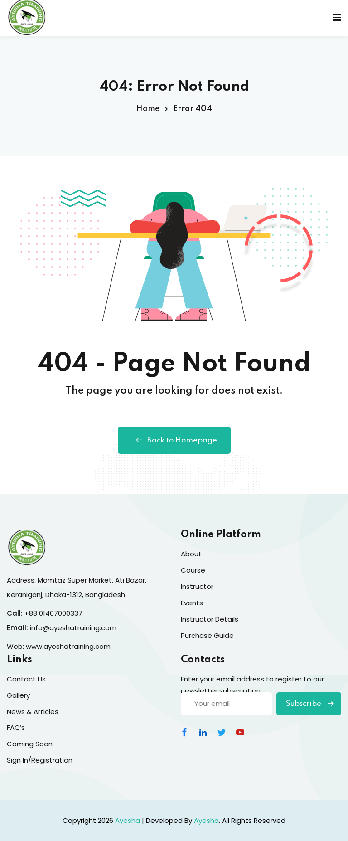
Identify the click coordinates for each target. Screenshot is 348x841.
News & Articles (32, 711)
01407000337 (60, 613)
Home (148, 109)
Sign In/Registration (39, 760)
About (191, 554)
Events (192, 603)
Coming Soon (30, 744)
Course (193, 570)
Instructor (197, 586)
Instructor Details (209, 619)
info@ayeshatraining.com (74, 627)
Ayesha (127, 820)
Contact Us (26, 679)
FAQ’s (16, 727)
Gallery (18, 695)
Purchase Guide (207, 635)
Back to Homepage (174, 440)
